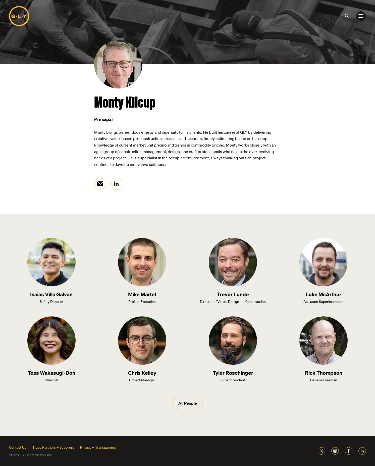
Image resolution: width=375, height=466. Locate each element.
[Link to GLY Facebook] (348, 451)
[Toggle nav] (361, 16)
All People (187, 403)
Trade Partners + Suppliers (53, 447)
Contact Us (17, 447)
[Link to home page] (19, 16)
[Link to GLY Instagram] (335, 451)
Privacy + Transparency (98, 447)
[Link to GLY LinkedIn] (362, 451)
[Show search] (348, 15)
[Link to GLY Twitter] (321, 451)
